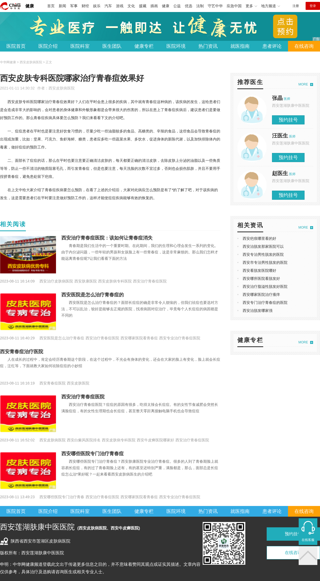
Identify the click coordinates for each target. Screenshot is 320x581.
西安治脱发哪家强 (258, 310)
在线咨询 (304, 46)
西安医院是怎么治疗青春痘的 (92, 294)
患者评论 (272, 46)
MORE (303, 84)
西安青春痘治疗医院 (21, 351)
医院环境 (176, 46)
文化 (131, 6)
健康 (29, 6)
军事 (74, 6)
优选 (188, 6)
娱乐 (97, 6)
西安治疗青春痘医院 (83, 396)
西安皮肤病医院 (62, 88)
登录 (313, 6)
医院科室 (80, 46)
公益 (177, 6)
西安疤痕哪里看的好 (259, 238)
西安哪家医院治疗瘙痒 (261, 294)
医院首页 (16, 46)
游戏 (119, 6)
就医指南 (240, 46)
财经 (85, 6)
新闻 (62, 6)
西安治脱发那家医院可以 (263, 246)
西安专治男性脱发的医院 (263, 254)
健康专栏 (144, 46)
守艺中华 (215, 6)
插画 (154, 6)
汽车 (108, 6)
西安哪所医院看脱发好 (261, 278)
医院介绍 (48, 46)
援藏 (142, 6)
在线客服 (308, 540)
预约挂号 (288, 120)
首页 (51, 6)
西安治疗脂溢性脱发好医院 (265, 286)
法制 (200, 6)
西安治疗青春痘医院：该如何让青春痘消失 (107, 238)
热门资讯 (208, 46)
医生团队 (112, 46)
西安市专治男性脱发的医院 (265, 262)
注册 (296, 6)
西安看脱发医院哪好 (259, 270)
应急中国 (234, 6)
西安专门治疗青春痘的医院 (265, 302)
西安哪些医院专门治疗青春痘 (92, 453)
